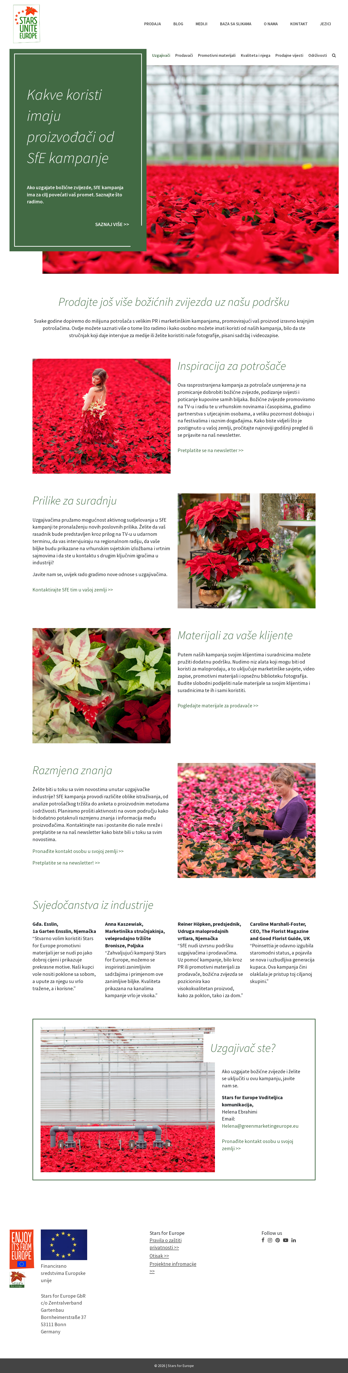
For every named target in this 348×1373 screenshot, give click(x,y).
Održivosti (317, 55)
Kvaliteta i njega (255, 55)
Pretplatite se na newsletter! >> (66, 862)
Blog (178, 23)
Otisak (156, 1255)
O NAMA (271, 23)
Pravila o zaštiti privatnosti (166, 1244)
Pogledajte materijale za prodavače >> (218, 705)
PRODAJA (152, 23)
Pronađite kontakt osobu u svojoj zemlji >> (78, 851)
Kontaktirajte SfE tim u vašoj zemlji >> (72, 589)
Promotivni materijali (217, 55)
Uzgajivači (161, 55)
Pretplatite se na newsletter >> (210, 450)
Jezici (325, 23)
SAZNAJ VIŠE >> (112, 224)
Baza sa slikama (235, 23)
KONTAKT (299, 23)
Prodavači (184, 55)
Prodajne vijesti (289, 55)
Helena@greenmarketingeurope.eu (260, 1126)
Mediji (202, 23)
